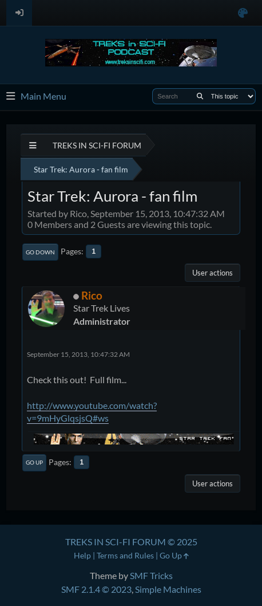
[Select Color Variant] (243, 13)
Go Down (40, 252)
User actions (212, 272)
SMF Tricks (151, 575)
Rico (91, 295)
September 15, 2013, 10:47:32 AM (78, 354)
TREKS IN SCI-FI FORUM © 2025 (131, 541)
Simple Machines (168, 589)
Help (82, 555)
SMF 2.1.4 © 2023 (96, 589)
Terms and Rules (125, 555)
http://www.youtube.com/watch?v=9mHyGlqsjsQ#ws (92, 411)
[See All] (33, 145)
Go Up (34, 462)
